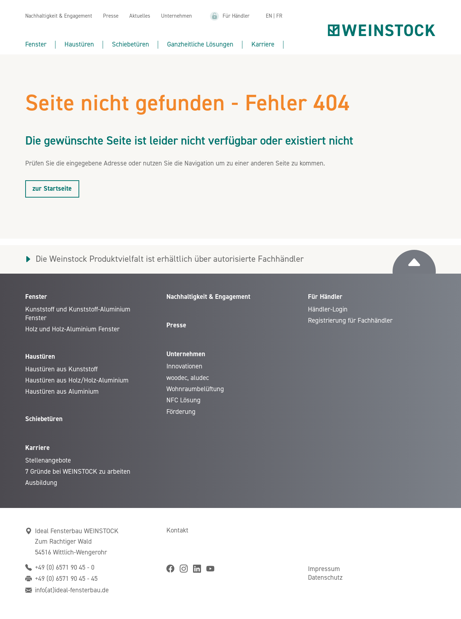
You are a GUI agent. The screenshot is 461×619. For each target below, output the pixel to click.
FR (279, 16)
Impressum (324, 569)
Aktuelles (139, 16)
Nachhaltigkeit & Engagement (58, 16)
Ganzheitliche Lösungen (200, 44)
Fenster (35, 44)
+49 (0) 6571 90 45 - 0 (64, 567)
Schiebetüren (130, 44)
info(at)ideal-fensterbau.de (72, 590)
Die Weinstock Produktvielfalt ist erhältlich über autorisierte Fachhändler (170, 259)
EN (269, 16)
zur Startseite (52, 188)
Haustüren (79, 44)
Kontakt (177, 530)
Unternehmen (176, 16)
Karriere (262, 44)
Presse (110, 16)
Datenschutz (325, 577)
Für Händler (236, 16)
